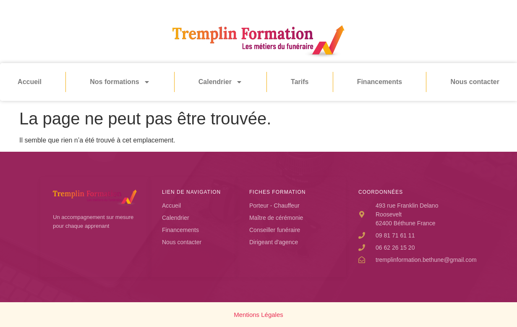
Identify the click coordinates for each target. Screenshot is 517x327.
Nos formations (120, 82)
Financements (379, 81)
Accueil (30, 81)
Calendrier (220, 82)
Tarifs (299, 81)
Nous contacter (474, 81)
